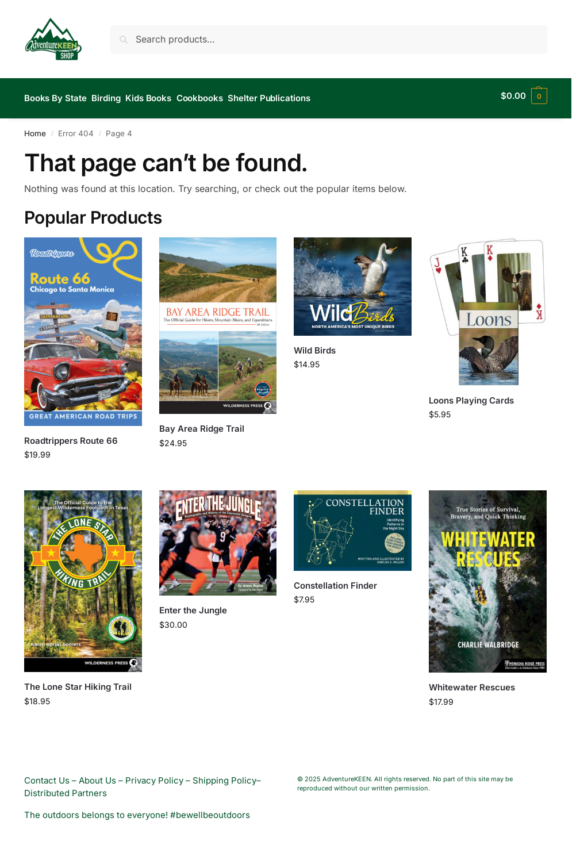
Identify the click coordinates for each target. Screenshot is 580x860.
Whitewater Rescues (472, 682)
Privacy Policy (154, 775)
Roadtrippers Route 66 (71, 435)
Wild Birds (315, 345)
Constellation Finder (335, 580)
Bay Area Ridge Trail (201, 424)
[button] (524, 96)
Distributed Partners (65, 787)
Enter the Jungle (193, 605)
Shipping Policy (224, 775)
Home (35, 128)
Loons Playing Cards (471, 395)
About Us (97, 775)
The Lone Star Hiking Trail (78, 682)
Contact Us (47, 775)
